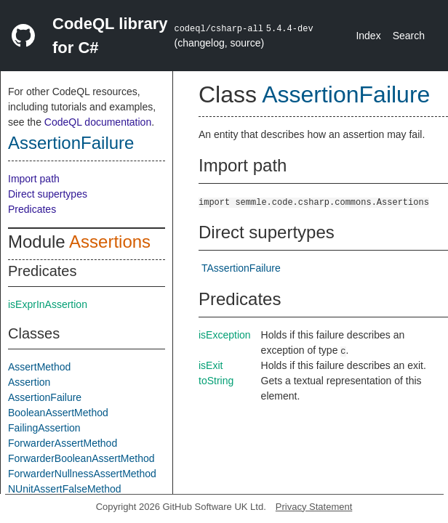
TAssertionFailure (241, 268)
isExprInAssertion (47, 304)
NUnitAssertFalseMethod (64, 489)
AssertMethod (39, 367)
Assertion (29, 382)
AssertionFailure (71, 143)
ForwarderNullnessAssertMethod (82, 473)
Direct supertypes (47, 194)
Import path (34, 179)
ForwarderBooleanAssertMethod (81, 458)
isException (225, 335)
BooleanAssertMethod (58, 412)
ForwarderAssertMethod (62, 443)
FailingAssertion (44, 428)
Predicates (32, 209)
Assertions (110, 241)
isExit (211, 365)
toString (216, 380)
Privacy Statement (314, 506)
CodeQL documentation (97, 122)
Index (368, 35)
